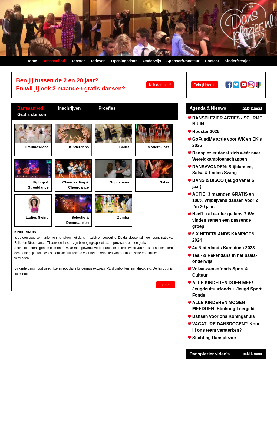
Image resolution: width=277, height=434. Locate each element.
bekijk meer (252, 108)
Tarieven (165, 285)
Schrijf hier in (205, 85)
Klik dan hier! (160, 85)
